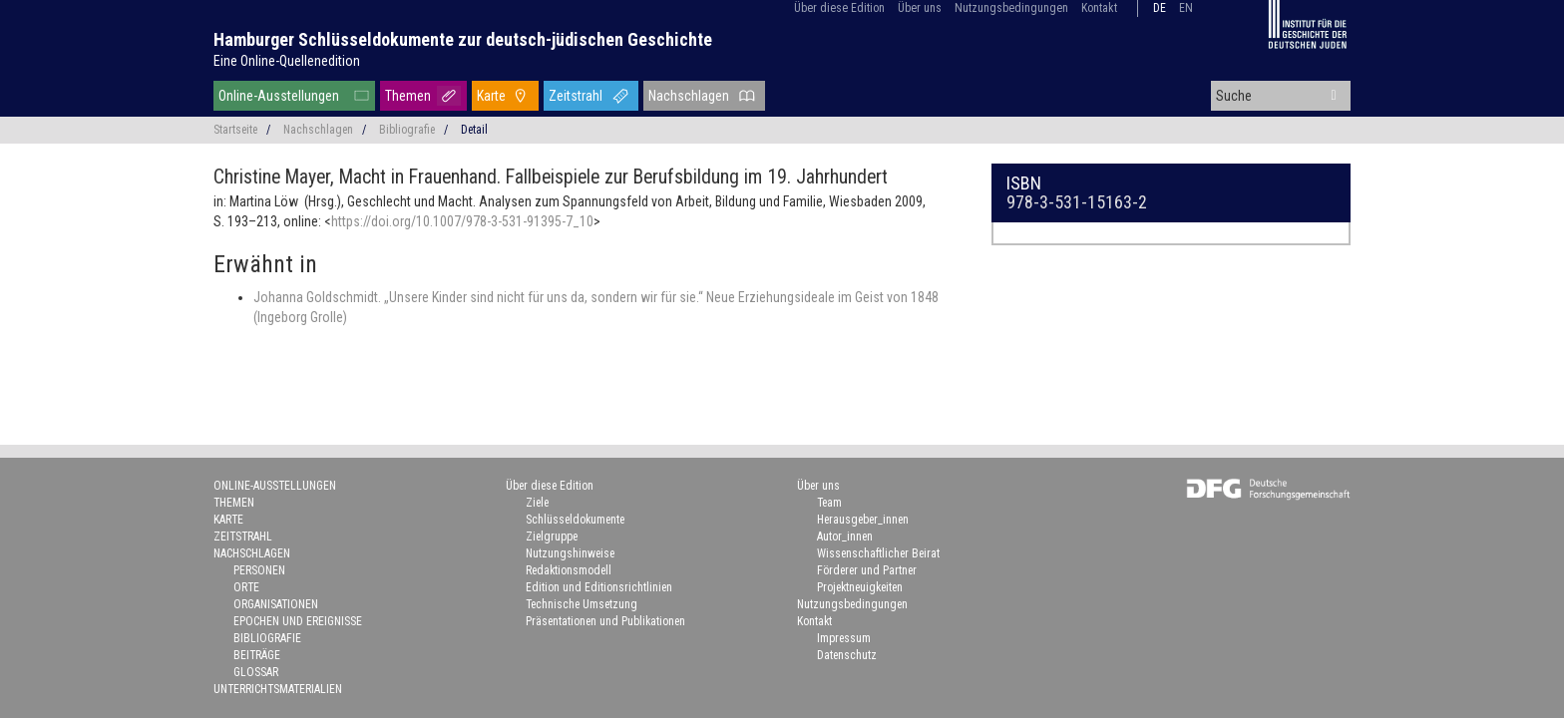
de (1159, 8)
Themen (408, 96)
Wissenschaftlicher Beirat (878, 553)
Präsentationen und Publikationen (605, 621)
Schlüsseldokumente (575, 520)
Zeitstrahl (575, 96)
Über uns (920, 8)
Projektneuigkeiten (860, 587)
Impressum (844, 638)
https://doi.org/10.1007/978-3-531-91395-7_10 (462, 221)
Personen (259, 570)
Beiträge (256, 655)
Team (829, 503)
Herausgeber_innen (863, 520)
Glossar (255, 672)
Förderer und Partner (867, 570)
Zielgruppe (552, 536)
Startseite (235, 130)
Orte (246, 587)
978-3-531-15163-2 (1076, 201)
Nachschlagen (688, 96)
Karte (491, 96)
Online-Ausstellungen (278, 96)
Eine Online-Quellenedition (286, 61)
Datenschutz (847, 655)
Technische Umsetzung (581, 604)
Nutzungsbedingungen (1011, 8)
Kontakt (1099, 8)
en (1186, 8)
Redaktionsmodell (568, 570)
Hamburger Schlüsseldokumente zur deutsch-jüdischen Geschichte (462, 39)
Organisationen (275, 604)
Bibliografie (407, 130)
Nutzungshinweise (570, 553)
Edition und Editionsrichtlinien (599, 587)
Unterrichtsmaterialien (277, 689)
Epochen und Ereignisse (297, 621)
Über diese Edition (839, 8)
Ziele (537, 503)
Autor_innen (845, 536)
